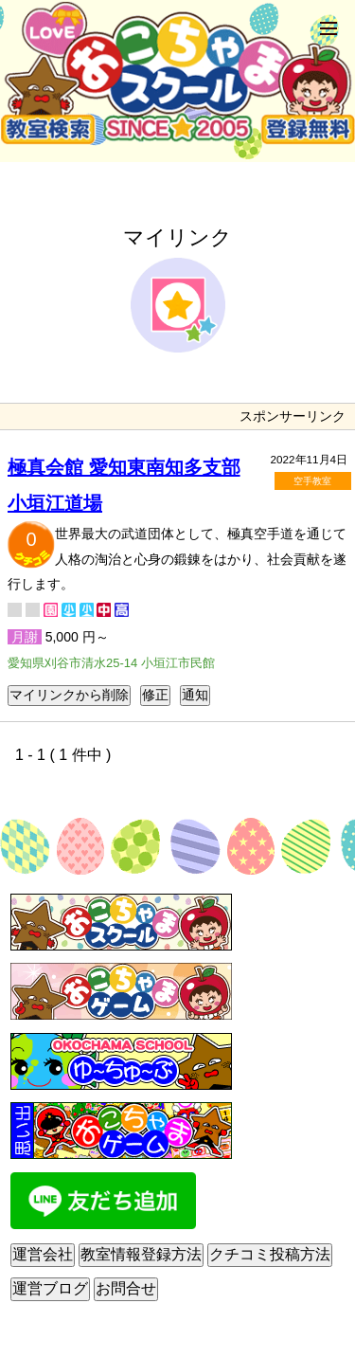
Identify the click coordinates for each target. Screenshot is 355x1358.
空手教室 (312, 481)
